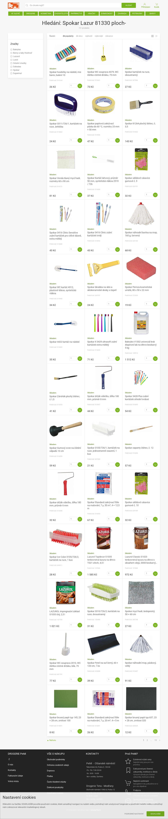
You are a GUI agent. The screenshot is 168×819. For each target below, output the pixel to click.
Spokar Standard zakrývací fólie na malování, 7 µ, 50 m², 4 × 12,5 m (103, 505)
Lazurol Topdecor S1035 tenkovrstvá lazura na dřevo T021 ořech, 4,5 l (101, 559)
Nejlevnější (99, 36)
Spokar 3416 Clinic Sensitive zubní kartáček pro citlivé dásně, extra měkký (65, 235)
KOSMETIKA (46, 13)
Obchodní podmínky (56, 759)
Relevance (109, 36)
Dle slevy (79, 36)
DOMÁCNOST (107, 13)
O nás (10, 764)
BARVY (153, 13)
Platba (50, 776)
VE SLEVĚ (15, 13)
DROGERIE (30, 13)
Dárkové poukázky (55, 787)
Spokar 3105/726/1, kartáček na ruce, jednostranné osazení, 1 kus (103, 450)
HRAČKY (91, 13)
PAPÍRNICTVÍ (76, 13)
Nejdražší (88, 36)
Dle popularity (68, 36)
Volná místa (13, 781)
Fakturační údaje (15, 776)
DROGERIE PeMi (17, 753)
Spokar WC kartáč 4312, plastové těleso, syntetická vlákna (62, 290)
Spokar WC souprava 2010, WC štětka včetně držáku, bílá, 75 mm (65, 666)
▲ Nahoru (51, 740)
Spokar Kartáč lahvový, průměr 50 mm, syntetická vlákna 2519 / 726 (103, 181)
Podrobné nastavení (134, 814)
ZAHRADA (122, 13)
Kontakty (12, 770)
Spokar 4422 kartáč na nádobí (64, 342)
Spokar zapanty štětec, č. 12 (139, 447)
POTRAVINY (137, 13)
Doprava (51, 770)
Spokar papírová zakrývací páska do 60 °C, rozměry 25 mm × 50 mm (103, 126)
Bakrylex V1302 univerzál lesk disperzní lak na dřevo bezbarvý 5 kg (141, 344)
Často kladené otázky (56, 782)
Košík (156, 5)
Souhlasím (155, 814)
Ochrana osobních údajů (58, 765)
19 (155, 740)
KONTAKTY (92, 753)
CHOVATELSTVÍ (61, 13)
